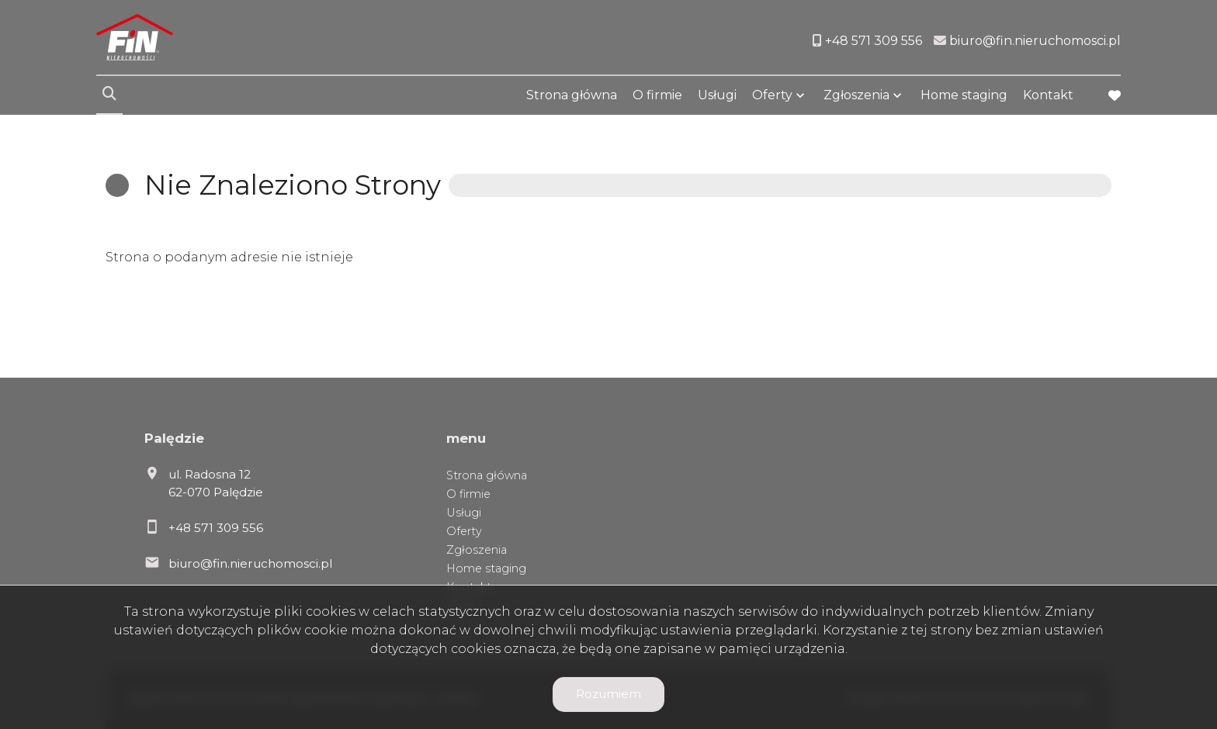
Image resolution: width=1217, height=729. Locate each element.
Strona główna (571, 95)
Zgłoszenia (856, 95)
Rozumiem (608, 693)
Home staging (964, 95)
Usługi (717, 95)
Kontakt (1048, 95)
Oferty (772, 95)
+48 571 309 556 (215, 527)
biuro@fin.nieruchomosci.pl (250, 563)
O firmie (657, 95)
